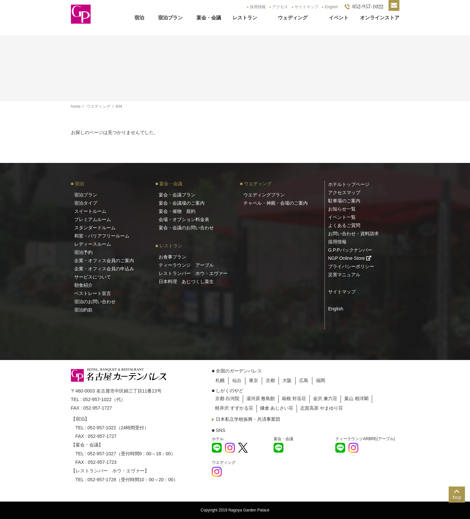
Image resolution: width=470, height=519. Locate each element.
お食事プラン (172, 257)
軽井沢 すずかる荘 (234, 408)
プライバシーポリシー (351, 266)
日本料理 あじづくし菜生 (186, 281)
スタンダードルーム (95, 227)
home (76, 106)
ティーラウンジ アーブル (186, 265)
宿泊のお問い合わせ (95, 301)
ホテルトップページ (348, 184)
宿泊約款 (83, 309)
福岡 (320, 380)
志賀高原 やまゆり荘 (321, 408)
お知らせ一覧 (342, 209)
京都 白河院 (227, 398)
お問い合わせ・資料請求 (353, 233)
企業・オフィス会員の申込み (104, 268)
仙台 (236, 380)
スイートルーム (90, 211)
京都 (270, 380)
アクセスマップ (344, 192)
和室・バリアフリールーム (101, 235)
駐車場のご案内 (344, 200)
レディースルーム (92, 244)
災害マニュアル (344, 274)
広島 (303, 380)
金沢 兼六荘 (325, 398)
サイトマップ (306, 7)
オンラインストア (379, 17)
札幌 (220, 380)
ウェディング (292, 17)
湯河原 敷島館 (260, 398)
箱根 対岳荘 (294, 398)
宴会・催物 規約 (177, 211)
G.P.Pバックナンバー (350, 250)
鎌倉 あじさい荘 (277, 408)
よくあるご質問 (344, 225)
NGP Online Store (349, 258)
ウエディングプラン (264, 194)
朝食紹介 (83, 285)
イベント (338, 17)
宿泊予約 (83, 252)
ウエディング (258, 183)
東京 (253, 380)
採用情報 (258, 7)
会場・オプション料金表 (184, 219)
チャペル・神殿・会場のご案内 (275, 203)
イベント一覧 (342, 217)
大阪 (287, 380)
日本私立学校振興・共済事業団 (246, 419)
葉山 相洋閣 (356, 398)
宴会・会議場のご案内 (182, 203)
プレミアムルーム (92, 219)
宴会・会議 (208, 17)
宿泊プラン (170, 17)
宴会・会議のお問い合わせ (186, 227)
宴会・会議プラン (177, 194)
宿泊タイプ (85, 203)
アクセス (280, 7)
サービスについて (92, 277)
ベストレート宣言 (92, 293)
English (331, 7)
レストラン (245, 17)
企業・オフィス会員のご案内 (104, 260)
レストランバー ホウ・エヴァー (193, 273)
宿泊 (139, 17)
